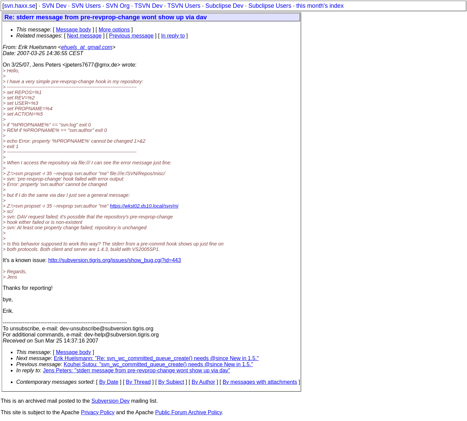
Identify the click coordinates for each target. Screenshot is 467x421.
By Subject (171, 382)
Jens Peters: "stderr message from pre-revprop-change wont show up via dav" (136, 370)
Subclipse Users (269, 5)
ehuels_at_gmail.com (86, 47)
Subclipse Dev (224, 5)
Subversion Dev (111, 401)
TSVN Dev (148, 5)
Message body (73, 29)
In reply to (173, 36)
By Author (203, 382)
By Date (108, 382)
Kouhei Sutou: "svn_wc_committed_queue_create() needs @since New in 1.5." (158, 364)
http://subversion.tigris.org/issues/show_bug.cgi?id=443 (114, 260)
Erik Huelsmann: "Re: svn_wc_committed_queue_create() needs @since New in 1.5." (156, 358)
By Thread (138, 382)
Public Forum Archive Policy (188, 412)
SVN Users (86, 5)
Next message (84, 36)
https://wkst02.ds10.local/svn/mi (144, 206)
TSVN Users (183, 5)
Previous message (131, 36)
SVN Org (117, 5)
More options (114, 29)
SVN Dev (54, 5)
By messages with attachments (260, 382)
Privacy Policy (98, 412)
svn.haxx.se (19, 5)
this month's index (320, 5)
